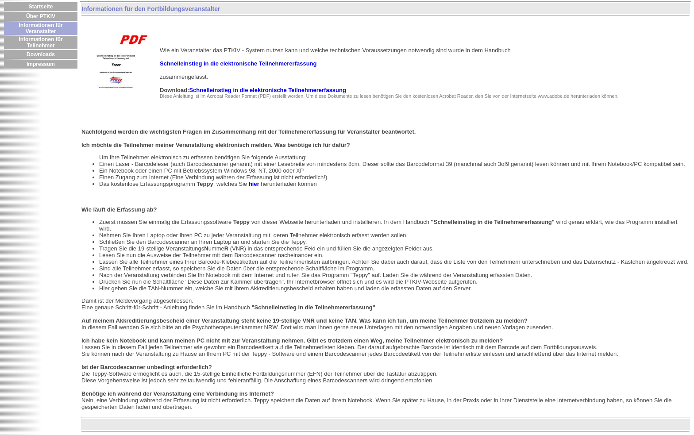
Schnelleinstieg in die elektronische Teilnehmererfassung (267, 90)
